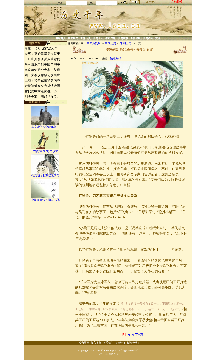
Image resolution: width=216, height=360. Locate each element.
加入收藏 (96, 342)
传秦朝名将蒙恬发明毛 (45, 175)
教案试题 (110, 38)
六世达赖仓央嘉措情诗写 (42, 86)
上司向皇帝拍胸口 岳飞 (45, 199)
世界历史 (85, 38)
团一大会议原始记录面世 (42, 75)
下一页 (139, 334)
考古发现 (135, 38)
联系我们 (108, 342)
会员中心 (151, 2)
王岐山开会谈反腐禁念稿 (42, 59)
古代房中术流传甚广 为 (41, 91)
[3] (132, 334)
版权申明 (132, 342)
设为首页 (84, 342)
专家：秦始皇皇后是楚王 (42, 53)
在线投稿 (176, 1)
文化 (157, 38)
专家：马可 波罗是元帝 (41, 48)
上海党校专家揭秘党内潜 (42, 80)
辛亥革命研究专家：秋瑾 (42, 70)
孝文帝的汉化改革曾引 (45, 126)
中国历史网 (94, 43)
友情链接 (120, 342)
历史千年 (103, 353)
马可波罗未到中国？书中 (42, 64)
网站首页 (60, 38)
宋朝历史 (125, 43)
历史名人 (98, 38)
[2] (128, 334)
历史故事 (123, 38)
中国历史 (73, 38)
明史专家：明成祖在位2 (42, 96)
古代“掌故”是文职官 (45, 151)
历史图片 (148, 38)
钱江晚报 (115, 58)
